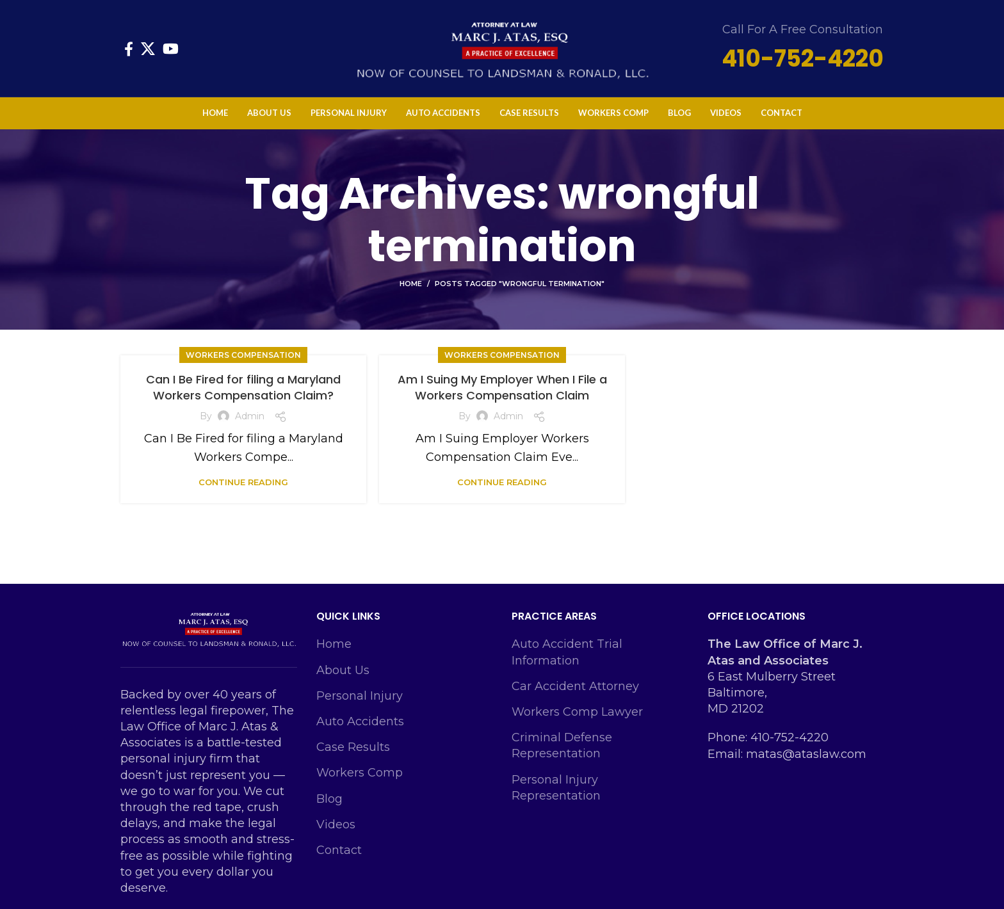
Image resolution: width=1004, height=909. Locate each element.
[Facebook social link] (128, 49)
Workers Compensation (243, 355)
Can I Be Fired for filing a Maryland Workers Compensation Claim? (243, 387)
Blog (329, 799)
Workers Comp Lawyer (577, 712)
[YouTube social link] (170, 49)
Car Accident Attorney (575, 686)
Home (411, 283)
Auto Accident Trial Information (567, 652)
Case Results (353, 747)
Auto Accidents (360, 721)
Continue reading (243, 482)
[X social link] (148, 49)
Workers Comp (359, 773)
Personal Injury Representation (556, 788)
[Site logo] (502, 47)
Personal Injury (359, 696)
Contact (339, 850)
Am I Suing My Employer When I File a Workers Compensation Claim (502, 387)
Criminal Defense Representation (562, 745)
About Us (342, 670)
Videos (335, 824)
